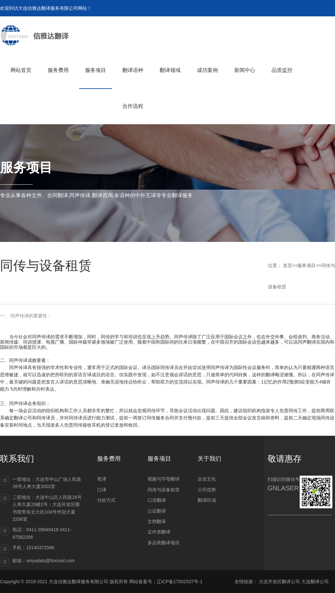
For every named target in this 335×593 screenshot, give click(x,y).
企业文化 (207, 479)
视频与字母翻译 (164, 479)
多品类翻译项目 (164, 542)
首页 (287, 265)
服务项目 (306, 265)
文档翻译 (157, 521)
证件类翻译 (159, 531)
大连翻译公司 (315, 581)
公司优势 (207, 489)
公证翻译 (157, 511)
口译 (101, 489)
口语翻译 (157, 500)
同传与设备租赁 (164, 489)
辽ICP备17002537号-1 (180, 581)
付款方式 (106, 500)
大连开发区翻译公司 (279, 581)
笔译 (101, 479)
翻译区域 (207, 500)
